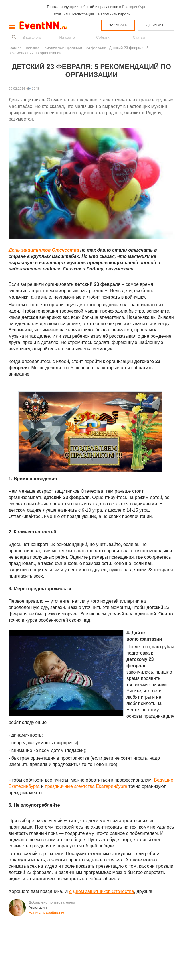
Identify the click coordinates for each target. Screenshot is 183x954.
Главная (15, 48)
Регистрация (83, 14)
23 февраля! (96, 48)
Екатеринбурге (135, 7)
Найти (13, 37)
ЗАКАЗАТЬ (118, 25)
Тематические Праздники (63, 48)
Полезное (32, 48)
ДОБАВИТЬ (156, 25)
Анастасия (38, 907)
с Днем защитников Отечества (101, 891)
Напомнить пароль (114, 14)
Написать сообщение (47, 912)
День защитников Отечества (44, 250)
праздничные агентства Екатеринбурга (86, 786)
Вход (57, 14)
